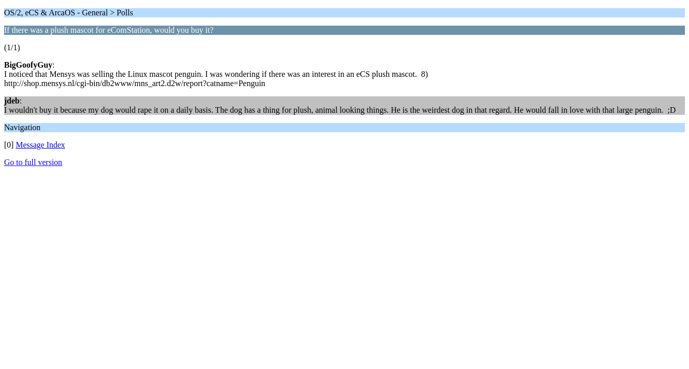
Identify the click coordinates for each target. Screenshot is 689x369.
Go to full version (33, 162)
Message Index (40, 144)
